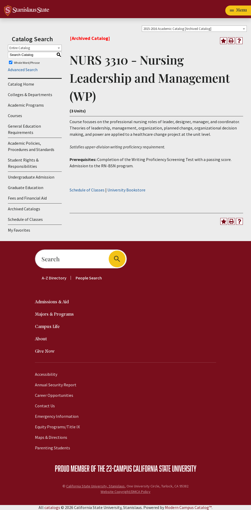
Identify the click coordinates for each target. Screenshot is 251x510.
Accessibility (46, 374)
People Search (89, 277)
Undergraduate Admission (31, 177)
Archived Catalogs (24, 208)
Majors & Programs (54, 314)
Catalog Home (21, 84)
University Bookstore (126, 189)
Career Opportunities (54, 395)
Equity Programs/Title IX (57, 426)
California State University (164, 468)
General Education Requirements (24, 129)
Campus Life (47, 326)
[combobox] (194, 28)
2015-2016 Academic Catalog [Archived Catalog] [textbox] (177, 29)
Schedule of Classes (25, 219)
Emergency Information (57, 416)
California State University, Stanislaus (95, 486)
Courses (15, 115)
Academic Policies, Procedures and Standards (31, 146)
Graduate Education (25, 187)
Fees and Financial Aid (27, 198)
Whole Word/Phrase (27, 62)
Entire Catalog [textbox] (19, 48)
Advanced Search (23, 69)
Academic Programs (26, 105)
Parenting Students (52, 447)
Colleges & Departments (30, 94)
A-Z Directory (54, 277)
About (41, 339)
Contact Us (45, 405)
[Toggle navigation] (238, 10)
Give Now (45, 351)
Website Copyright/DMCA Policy (125, 491)
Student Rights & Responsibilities (23, 163)
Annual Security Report (55, 384)
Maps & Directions (51, 437)
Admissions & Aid (52, 302)
